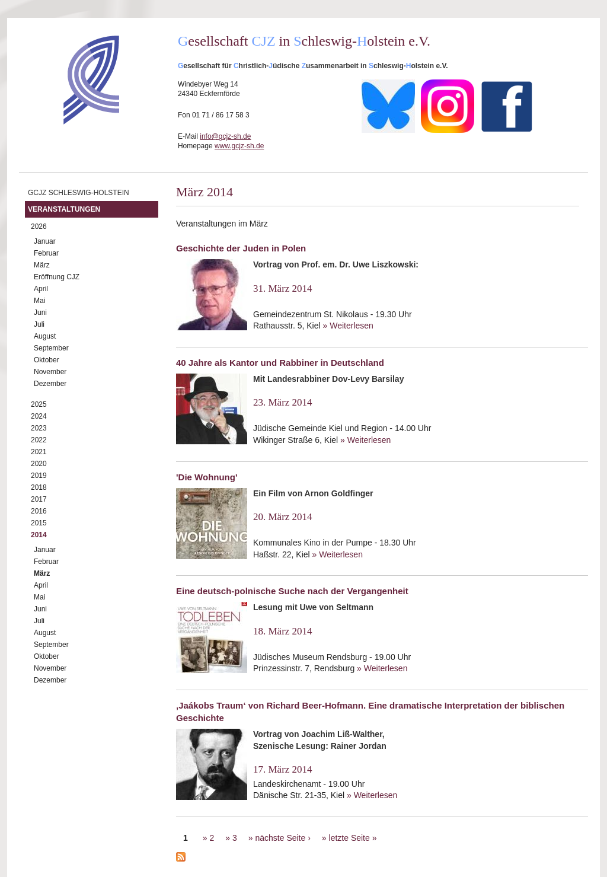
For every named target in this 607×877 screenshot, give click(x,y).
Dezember (50, 383)
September (51, 348)
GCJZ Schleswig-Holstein (78, 193)
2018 (39, 487)
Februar (46, 253)
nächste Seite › (282, 838)
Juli (39, 324)
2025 (39, 404)
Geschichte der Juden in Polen (241, 248)
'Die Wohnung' (207, 477)
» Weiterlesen (348, 325)
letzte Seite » (353, 838)
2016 (39, 511)
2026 (39, 226)
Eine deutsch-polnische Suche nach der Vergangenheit (292, 591)
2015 (39, 523)
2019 (39, 475)
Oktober (46, 360)
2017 (39, 499)
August (45, 336)
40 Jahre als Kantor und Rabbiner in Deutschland (280, 363)
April (41, 289)
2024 (39, 416)
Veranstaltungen (64, 209)
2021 (39, 452)
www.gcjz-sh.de (239, 146)
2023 (39, 428)
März (42, 265)
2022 (39, 440)
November (50, 372)
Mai (39, 300)
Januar (45, 241)
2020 (39, 464)
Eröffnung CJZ (56, 277)
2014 (39, 535)
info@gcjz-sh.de (225, 136)
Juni (40, 312)
